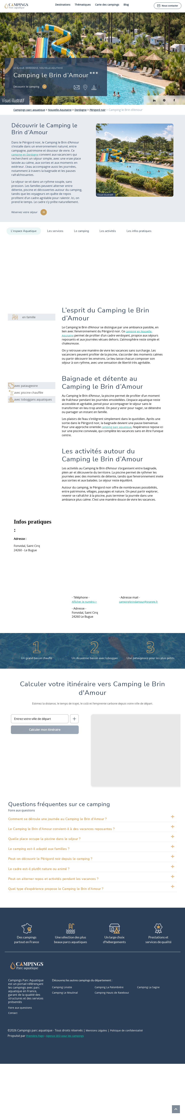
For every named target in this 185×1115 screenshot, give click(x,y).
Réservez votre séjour (26, 212)
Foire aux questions (21, 1006)
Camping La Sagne (149, 985)
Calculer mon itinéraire (44, 728)
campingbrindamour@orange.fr (141, 600)
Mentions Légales (98, 1030)
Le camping (84, 229)
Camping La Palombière (111, 985)
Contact (13, 1012)
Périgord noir (107, 110)
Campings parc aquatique (31, 110)
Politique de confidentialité (131, 1030)
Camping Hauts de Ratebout (114, 991)
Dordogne (88, 110)
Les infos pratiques (145, 229)
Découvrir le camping (28, 88)
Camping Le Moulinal (66, 991)
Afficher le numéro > (86, 600)
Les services (57, 229)
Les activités (113, 229)
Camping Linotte (63, 985)
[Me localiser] (74, 717)
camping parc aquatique (118, 425)
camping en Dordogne (26, 154)
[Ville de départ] (40, 717)
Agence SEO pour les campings (70, 1035)
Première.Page (36, 1035)
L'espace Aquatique (24, 229)
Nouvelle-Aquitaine (65, 110)
